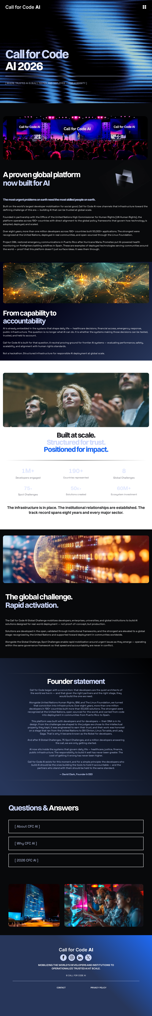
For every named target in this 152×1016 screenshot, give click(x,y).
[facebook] (63, 958)
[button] (76, 826)
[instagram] (71, 958)
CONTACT (61, 987)
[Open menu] (144, 7)
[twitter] (88, 958)
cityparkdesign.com (50, 999)
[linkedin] (80, 958)
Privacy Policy (98, 987)
